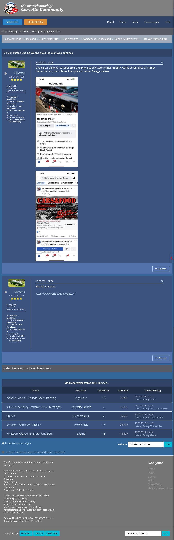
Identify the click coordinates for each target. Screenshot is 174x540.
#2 (162, 280)
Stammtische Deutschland (96, 38)
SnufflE (81, 433)
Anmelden (12, 22)
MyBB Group (46, 518)
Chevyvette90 (157, 417)
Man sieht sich (70, 38)
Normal (26, 533)
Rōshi (27, 521)
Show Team (155, 484)
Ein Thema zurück (17, 368)
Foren (123, 22)
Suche (135, 22)
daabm (153, 435)
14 (103, 424)
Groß (39, 533)
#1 (162, 62)
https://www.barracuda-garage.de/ (56, 293)
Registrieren (35, 22)
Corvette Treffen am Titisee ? (24, 424)
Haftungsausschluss (160, 488)
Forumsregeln (152, 22)
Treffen (11, 416)
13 (103, 398)
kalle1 (153, 399)
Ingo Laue (81, 398)
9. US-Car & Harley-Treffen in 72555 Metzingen (34, 407)
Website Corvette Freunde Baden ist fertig (31, 398)
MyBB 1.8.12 (21, 518)
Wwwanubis (81, 424)
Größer (52, 533)
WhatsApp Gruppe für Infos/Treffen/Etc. (30, 433)
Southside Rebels (81, 407)
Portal (110, 22)
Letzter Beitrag (142, 399)
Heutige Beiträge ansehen (46, 31)
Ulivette (19, 73)
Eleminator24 (81, 416)
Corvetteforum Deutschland (20, 38)
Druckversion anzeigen (18, 443)
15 (103, 433)
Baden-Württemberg (126, 38)
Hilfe (168, 22)
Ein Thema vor (40, 368)
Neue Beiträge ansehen (15, 31)
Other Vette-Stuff (49, 38)
